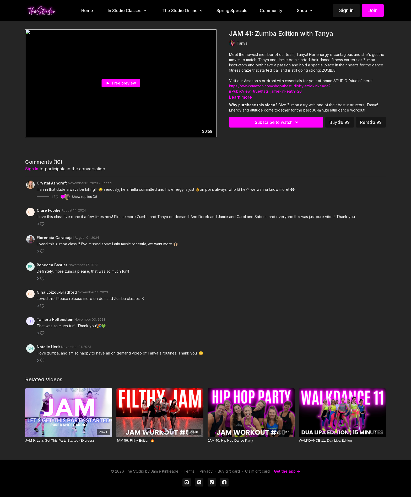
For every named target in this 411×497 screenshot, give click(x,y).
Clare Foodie (49, 210)
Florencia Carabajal (55, 237)
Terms (189, 471)
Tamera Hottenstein (55, 319)
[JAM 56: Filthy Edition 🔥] (159, 440)
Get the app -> (287, 471)
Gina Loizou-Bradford (57, 292)
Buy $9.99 (339, 122)
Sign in (346, 10)
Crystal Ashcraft (52, 183)
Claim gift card (257, 471)
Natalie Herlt (48, 347)
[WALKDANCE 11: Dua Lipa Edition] (342, 440)
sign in (31, 168)
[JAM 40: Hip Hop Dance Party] (251, 440)
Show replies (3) (84, 197)
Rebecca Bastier (52, 265)
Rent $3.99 (371, 122)
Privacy (206, 471)
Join (372, 10)
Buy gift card (229, 471)
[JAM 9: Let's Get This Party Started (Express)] (68, 440)
